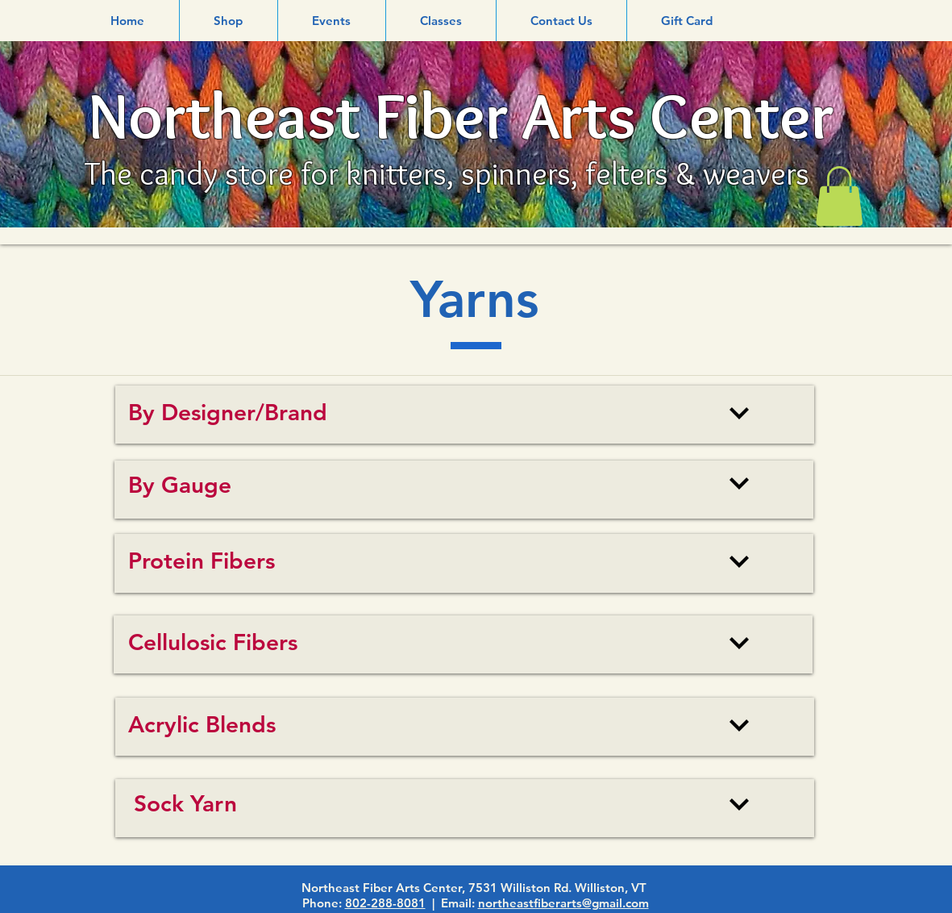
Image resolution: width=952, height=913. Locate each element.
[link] (839, 196)
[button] (228, 20)
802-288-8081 (385, 903)
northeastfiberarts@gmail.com (563, 903)
